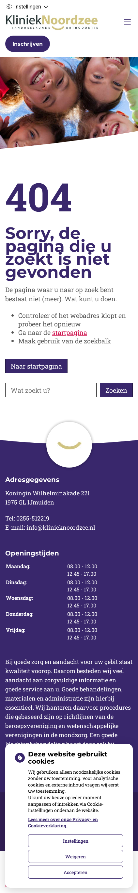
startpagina (69, 332)
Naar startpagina (36, 366)
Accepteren (75, 872)
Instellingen (75, 841)
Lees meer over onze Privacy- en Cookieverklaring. (63, 822)
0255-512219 (32, 518)
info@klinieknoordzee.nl (60, 527)
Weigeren (75, 856)
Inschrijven (27, 44)
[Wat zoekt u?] (51, 390)
